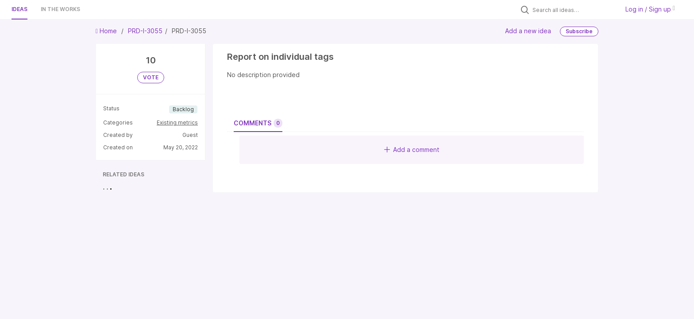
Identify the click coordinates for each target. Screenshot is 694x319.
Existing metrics (177, 122)
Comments (258, 123)
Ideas (19, 9)
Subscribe (579, 31)
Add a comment (412, 149)
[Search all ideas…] (573, 9)
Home (107, 31)
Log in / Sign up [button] (650, 9)
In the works (60, 9)
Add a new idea (528, 31)
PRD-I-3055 (145, 31)
